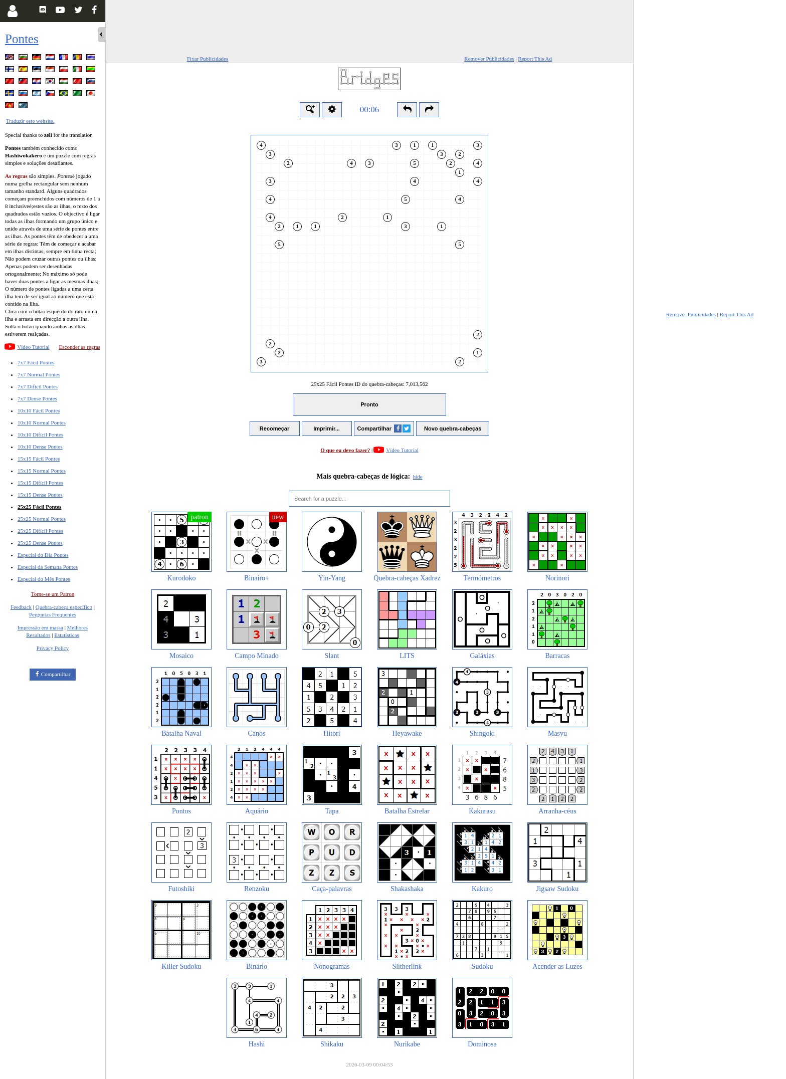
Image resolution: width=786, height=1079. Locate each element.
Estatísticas (66, 635)
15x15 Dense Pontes (40, 495)
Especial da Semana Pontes (48, 567)
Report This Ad (535, 59)
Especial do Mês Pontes (44, 579)
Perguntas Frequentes (52, 614)
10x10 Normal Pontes (42, 422)
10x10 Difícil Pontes (40, 434)
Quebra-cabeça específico (64, 607)
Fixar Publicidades (207, 59)
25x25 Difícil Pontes (40, 531)
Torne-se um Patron (53, 594)
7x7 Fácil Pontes (36, 362)
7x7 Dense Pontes (37, 398)
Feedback (21, 607)
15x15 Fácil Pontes (39, 459)
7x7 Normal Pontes (39, 374)
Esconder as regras (79, 347)
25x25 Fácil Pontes (39, 507)
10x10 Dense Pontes (40, 447)
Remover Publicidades (489, 59)
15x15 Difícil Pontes (40, 483)
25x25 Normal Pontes (42, 519)
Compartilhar (56, 674)
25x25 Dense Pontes (40, 543)
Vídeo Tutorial (33, 347)
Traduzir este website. (30, 121)
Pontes (22, 39)
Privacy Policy (53, 648)
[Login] (12, 11)
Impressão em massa (40, 627)
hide (418, 477)
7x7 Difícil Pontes (38, 386)
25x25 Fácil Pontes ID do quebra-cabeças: (369, 384)
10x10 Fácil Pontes (39, 410)
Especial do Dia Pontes (43, 555)
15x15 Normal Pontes (42, 471)
